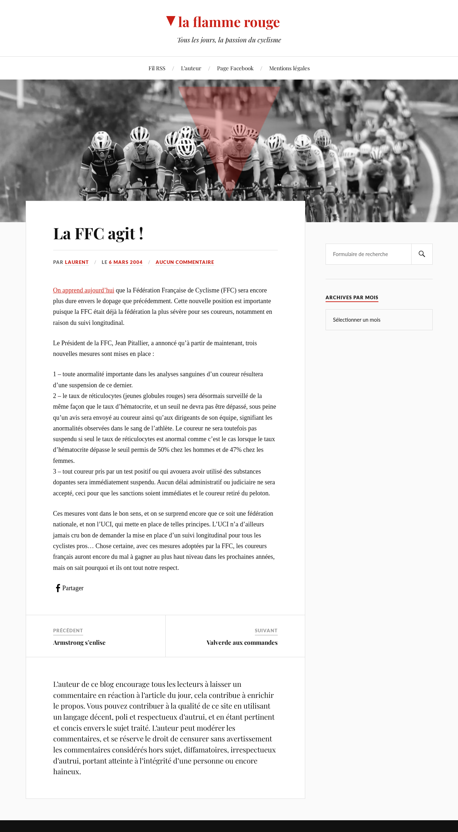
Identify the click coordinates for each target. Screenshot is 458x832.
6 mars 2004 (126, 262)
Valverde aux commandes (242, 642)
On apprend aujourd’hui (83, 290)
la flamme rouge (229, 21)
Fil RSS (157, 68)
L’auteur (191, 68)
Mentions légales (289, 68)
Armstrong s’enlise (79, 642)
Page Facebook (235, 68)
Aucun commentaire (185, 262)
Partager (73, 588)
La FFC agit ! (98, 232)
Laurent (77, 262)
